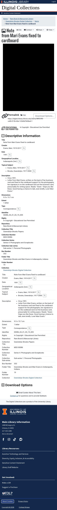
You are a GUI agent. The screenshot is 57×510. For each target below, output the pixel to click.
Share (39, 30)
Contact (28, 30)
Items (37, 21)
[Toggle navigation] (54, 8)
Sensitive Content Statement (12, 13)
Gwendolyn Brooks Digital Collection (19, 21)
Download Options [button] (17, 385)
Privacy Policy (23, 501)
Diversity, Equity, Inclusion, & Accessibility (18, 458)
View (49, 30)
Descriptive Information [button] (21, 136)
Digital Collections (21, 7)
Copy (23, 115)
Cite (19, 30)
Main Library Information (16, 422)
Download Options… (44, 116)
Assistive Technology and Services (15, 454)
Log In (54, 1)
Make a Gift (6, 483)
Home (5, 19)
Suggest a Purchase (9, 487)
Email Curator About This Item (28, 393)
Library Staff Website (10, 467)
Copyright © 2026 (8, 507)
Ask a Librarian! (7, 434)
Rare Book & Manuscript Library (21, 19)
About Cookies (7, 501)
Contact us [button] (14, 396)
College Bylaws (24, 507)
